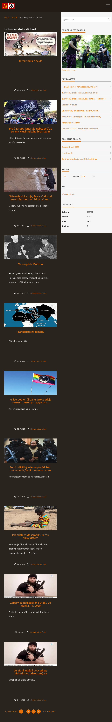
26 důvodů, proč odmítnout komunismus (80, 92)
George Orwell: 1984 (70, 147)
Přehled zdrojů (68, 194)
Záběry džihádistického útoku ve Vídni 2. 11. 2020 (30, 604)
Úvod (6, 17)
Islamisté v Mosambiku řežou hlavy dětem (30, 536)
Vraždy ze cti (67, 153)
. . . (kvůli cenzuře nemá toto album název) (80, 86)
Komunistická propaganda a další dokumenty (81, 116)
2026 (83, 176)
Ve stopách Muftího (30, 264)
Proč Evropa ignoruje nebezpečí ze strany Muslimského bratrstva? (30, 130)
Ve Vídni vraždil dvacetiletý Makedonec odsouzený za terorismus (30, 673)
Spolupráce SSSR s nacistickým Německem (80, 128)
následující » (49, 711)
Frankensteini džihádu (30, 331)
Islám (14, 17)
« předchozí (11, 711)
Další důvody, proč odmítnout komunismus (80, 110)
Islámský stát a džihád (38, 90)
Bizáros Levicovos (69, 70)
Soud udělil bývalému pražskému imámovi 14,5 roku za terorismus (30, 469)
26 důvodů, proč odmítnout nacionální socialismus (83, 98)
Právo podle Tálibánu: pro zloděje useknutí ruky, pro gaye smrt (30, 401)
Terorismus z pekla (30, 60)
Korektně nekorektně (71, 122)
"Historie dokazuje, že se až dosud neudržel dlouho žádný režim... (30, 198)
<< (65, 176)
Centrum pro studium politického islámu (79, 159)
